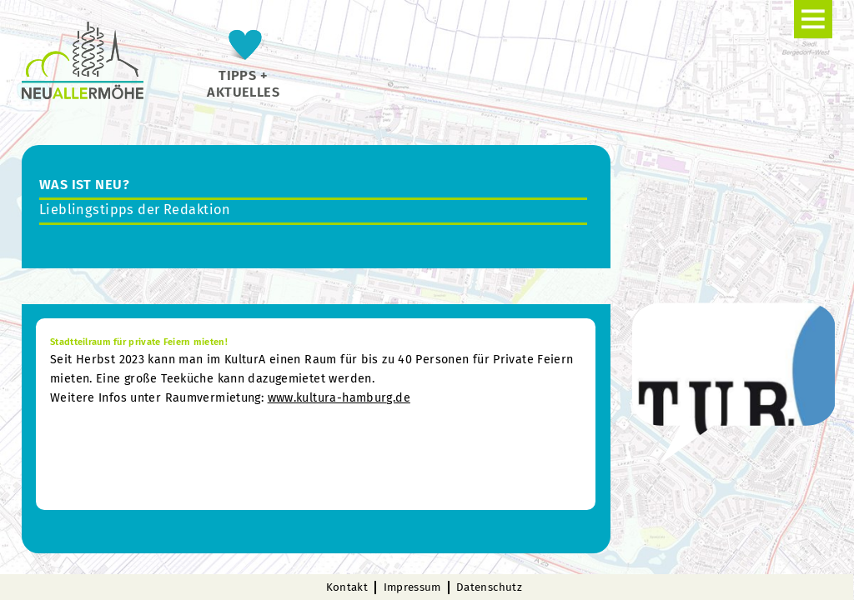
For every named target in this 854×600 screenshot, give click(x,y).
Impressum (412, 587)
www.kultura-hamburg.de (339, 398)
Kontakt (347, 587)
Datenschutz (489, 587)
